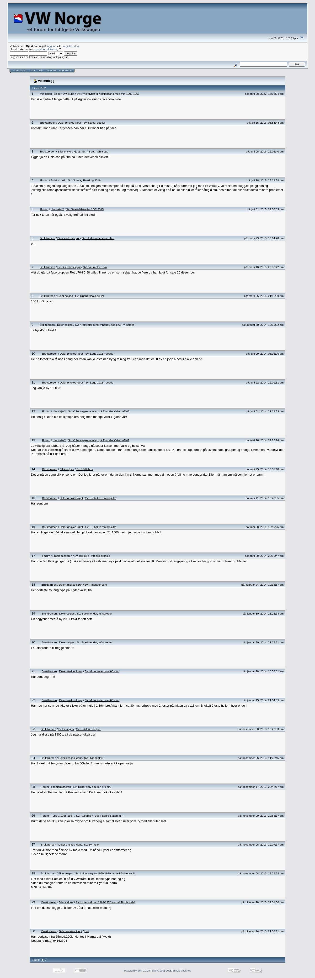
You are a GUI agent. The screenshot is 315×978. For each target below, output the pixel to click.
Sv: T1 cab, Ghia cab (95, 151)
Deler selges (65, 295)
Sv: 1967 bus (84, 469)
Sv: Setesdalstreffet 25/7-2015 (85, 209)
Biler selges (67, 469)
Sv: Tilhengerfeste (96, 584)
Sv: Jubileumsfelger (88, 729)
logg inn (51, 45)
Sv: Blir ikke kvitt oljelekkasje (92, 555)
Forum (44, 180)
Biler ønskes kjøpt (69, 151)
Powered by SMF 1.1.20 (137, 970)
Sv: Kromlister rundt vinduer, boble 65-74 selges (104, 324)
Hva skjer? (57, 209)
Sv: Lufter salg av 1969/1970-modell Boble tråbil (105, 873)
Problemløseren (62, 555)
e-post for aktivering (46, 49)
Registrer (65, 70)
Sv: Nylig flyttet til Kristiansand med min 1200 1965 (108, 93)
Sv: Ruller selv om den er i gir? (92, 786)
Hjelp (32, 70)
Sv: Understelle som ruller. (98, 238)
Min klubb (46, 93)
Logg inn (51, 70)
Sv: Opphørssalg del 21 (89, 295)
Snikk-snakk (58, 180)
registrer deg (71, 45)
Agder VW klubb (64, 93)
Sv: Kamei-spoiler (94, 122)
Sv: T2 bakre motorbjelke (100, 498)
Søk (40, 70)
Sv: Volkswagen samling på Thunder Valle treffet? (98, 411)
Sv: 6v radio (91, 844)
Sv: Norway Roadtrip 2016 (84, 180)
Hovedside (19, 70)
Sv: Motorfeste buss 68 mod (102, 671)
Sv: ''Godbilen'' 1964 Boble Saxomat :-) (100, 815)
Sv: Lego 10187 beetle (99, 353)
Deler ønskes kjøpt (69, 122)
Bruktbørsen (48, 122)
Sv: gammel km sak (95, 266)
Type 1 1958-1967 (62, 815)
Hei (87, 931)
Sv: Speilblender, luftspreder (94, 613)
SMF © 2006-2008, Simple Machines (171, 970)
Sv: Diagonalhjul (94, 757)
